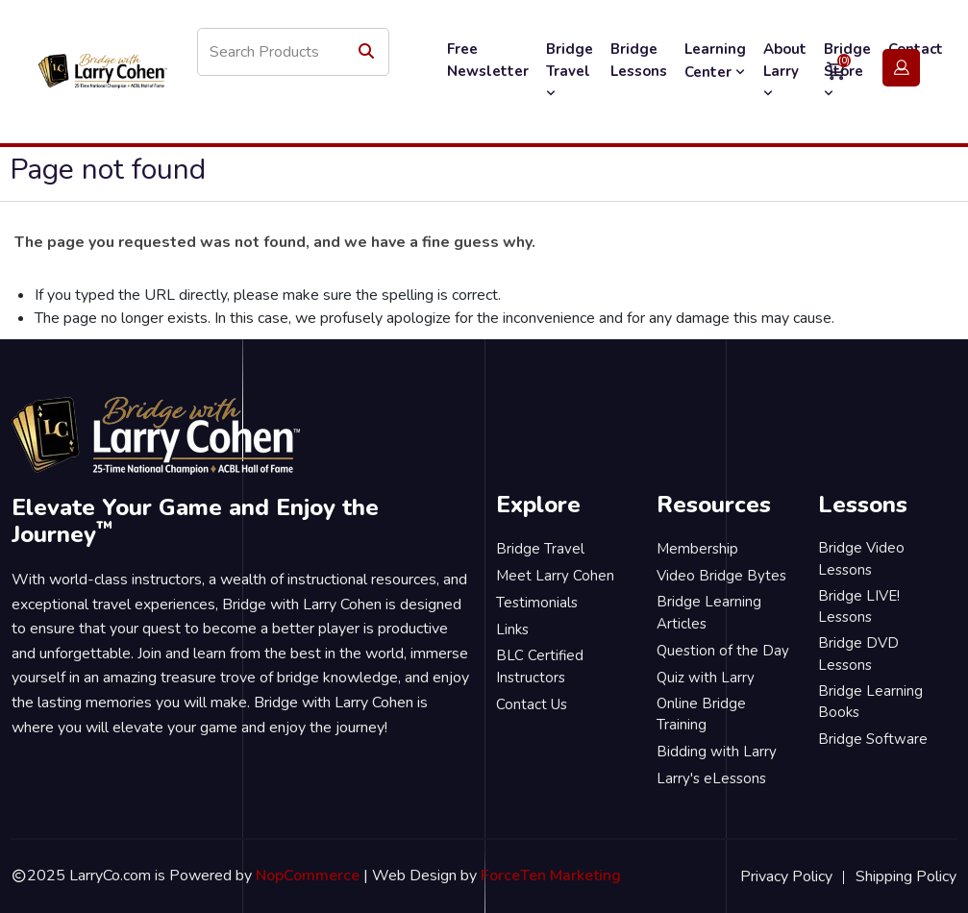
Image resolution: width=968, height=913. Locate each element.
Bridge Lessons (638, 60)
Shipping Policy (906, 876)
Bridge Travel (569, 70)
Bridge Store (847, 70)
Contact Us (531, 704)
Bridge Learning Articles (709, 612)
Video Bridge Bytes (721, 575)
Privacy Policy (786, 876)
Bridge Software (873, 739)
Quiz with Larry (706, 677)
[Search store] (293, 52)
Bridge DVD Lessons (858, 654)
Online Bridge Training (701, 714)
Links (512, 629)
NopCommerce (308, 875)
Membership (697, 548)
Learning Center (715, 60)
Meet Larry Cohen (555, 575)
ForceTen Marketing (551, 875)
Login (900, 69)
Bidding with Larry (717, 751)
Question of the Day (723, 650)
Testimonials (537, 602)
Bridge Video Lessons (861, 559)
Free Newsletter (488, 60)
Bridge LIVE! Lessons (859, 607)
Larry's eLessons (711, 778)
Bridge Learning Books (870, 702)
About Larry (785, 70)
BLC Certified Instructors (539, 666)
